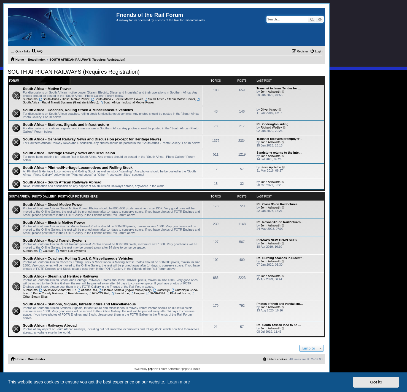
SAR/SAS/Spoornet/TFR (57, 290)
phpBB (152, 368)
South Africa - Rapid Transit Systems (55, 240)
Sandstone (120, 293)
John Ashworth (271, 91)
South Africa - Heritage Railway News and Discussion (69, 153)
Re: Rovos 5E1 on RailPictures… (280, 222)
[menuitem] (36, 51)
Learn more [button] (178, 382)
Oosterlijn (161, 290)
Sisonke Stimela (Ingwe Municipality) (125, 290)
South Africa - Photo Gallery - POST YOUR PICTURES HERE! (53, 196)
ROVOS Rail (99, 293)
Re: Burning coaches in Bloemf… (280, 258)
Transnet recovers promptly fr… (280, 138)
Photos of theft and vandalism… (280, 303)
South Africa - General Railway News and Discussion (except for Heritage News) (92, 139)
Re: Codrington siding (272, 124)
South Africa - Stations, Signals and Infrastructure (66, 124)
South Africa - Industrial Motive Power (127, 102)
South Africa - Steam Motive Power (169, 99)
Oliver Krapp (269, 109)
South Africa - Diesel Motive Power (64, 99)
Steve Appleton (271, 167)
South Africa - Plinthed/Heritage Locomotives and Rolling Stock (78, 168)
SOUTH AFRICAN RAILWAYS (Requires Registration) (74, 72)
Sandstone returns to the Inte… (279, 152)
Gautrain (46, 250)
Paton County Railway (46, 293)
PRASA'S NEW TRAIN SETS (277, 240)
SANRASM (155, 293)
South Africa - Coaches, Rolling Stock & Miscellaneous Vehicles (78, 110)
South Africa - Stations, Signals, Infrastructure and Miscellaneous (79, 304)
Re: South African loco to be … (279, 325)
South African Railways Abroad (50, 325)
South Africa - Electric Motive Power (117, 99)
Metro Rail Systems (71, 250)
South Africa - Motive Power (47, 89)
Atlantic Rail (87, 290)
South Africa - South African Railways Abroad (62, 182)
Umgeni (138, 293)
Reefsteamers (75, 293)
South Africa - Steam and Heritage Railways (60, 276)
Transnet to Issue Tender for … (279, 88)
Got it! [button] (376, 382)
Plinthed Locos (178, 293)
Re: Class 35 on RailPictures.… (279, 204)
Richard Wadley (271, 127)
